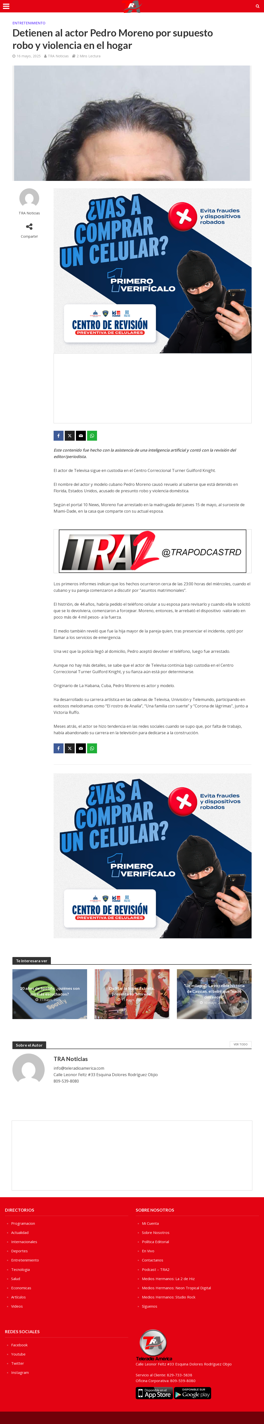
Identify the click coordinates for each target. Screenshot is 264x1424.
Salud (15, 1278)
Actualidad (20, 1232)
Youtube (18, 1354)
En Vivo (148, 1250)
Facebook (19, 1344)
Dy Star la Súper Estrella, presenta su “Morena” (132, 991)
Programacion (23, 1223)
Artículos (18, 1296)
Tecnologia (20, 1269)
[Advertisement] (152, 388)
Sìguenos (149, 1306)
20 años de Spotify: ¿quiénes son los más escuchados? (50, 991)
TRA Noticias (58, 56)
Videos (17, 1306)
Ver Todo (241, 1044)
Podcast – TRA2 (155, 1269)
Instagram (20, 1372)
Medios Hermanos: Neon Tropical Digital (176, 1287)
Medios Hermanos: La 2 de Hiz (168, 1278)
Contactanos (152, 1260)
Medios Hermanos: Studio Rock (168, 1296)
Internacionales (24, 1241)
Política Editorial (155, 1241)
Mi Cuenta (150, 1223)
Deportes (19, 1250)
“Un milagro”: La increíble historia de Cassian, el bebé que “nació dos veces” (214, 991)
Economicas (21, 1287)
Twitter (17, 1363)
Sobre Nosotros (155, 1232)
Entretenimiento (28, 23)
